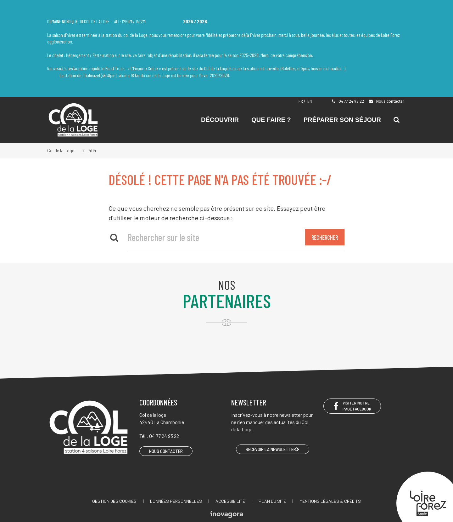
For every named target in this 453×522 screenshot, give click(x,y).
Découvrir (220, 119)
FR (300, 101)
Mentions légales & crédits (330, 501)
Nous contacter (386, 101)
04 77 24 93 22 (347, 101)
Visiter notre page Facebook (352, 405)
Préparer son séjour (342, 119)
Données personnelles (176, 501)
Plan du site (272, 501)
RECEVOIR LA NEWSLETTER (272, 449)
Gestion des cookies (114, 501)
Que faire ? (271, 119)
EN (309, 101)
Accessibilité (230, 501)
